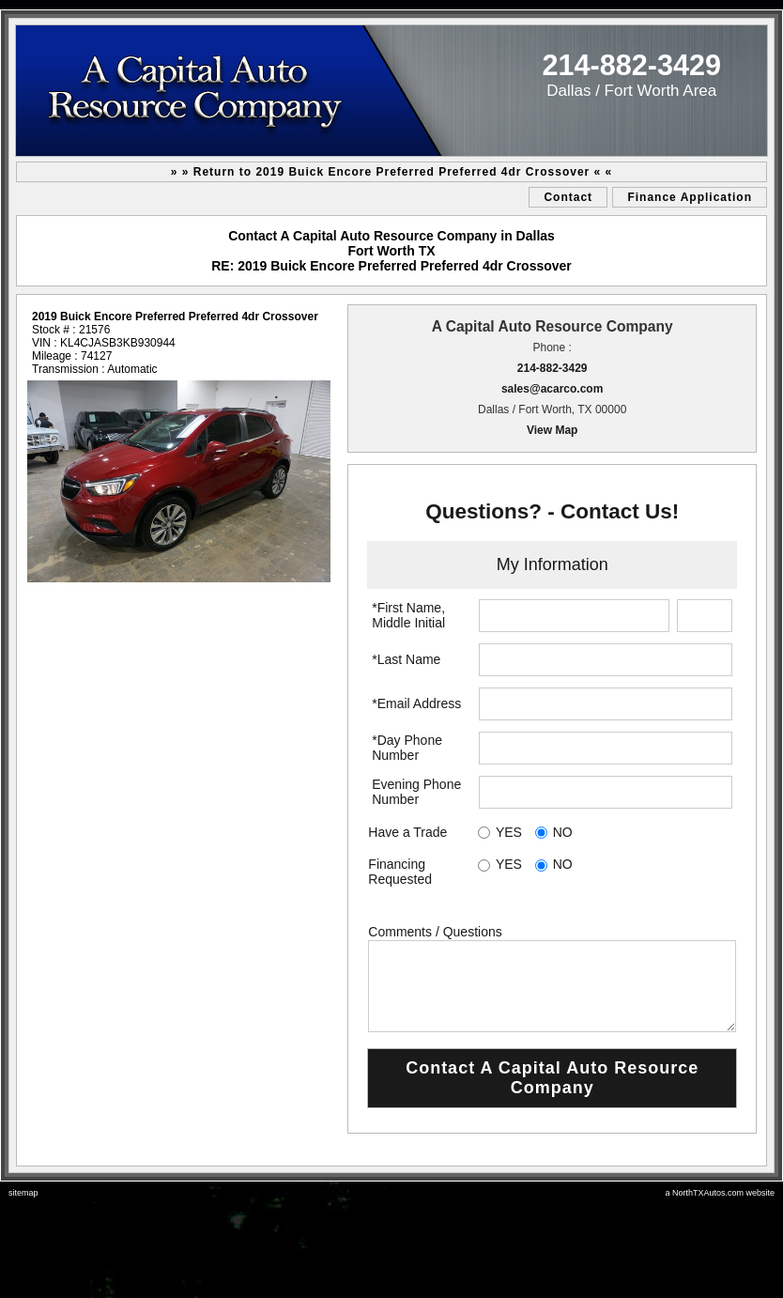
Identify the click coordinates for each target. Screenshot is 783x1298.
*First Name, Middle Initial (408, 615)
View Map (552, 430)
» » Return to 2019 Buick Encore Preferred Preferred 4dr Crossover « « (392, 171)
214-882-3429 (552, 368)
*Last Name (406, 659)
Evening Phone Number (416, 792)
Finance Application (689, 197)
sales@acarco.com (552, 388)
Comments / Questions (434, 931)
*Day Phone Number (407, 748)
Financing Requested (400, 872)
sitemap (23, 1193)
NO (563, 832)
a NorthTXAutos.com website (720, 1193)
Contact (568, 197)
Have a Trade (407, 832)
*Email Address (416, 703)
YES (509, 832)
